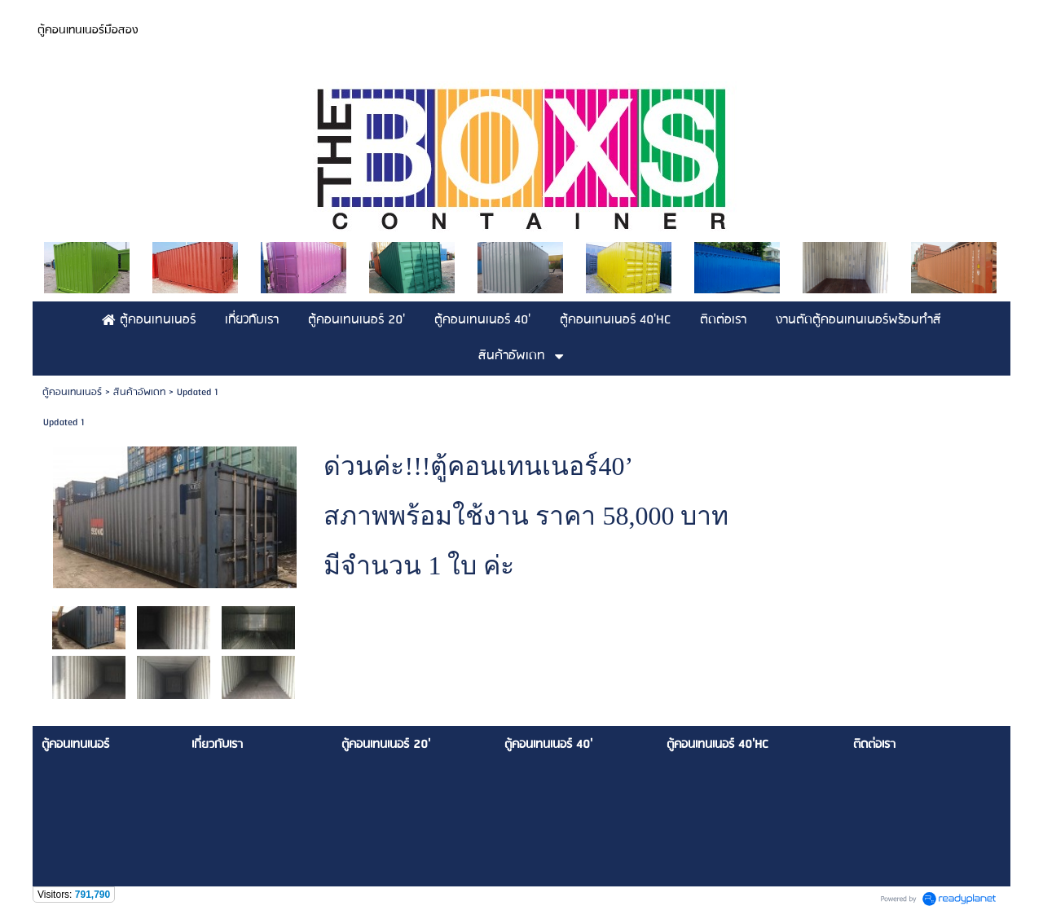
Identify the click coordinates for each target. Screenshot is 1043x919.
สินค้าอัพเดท (139, 392)
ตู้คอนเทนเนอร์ (72, 392)
